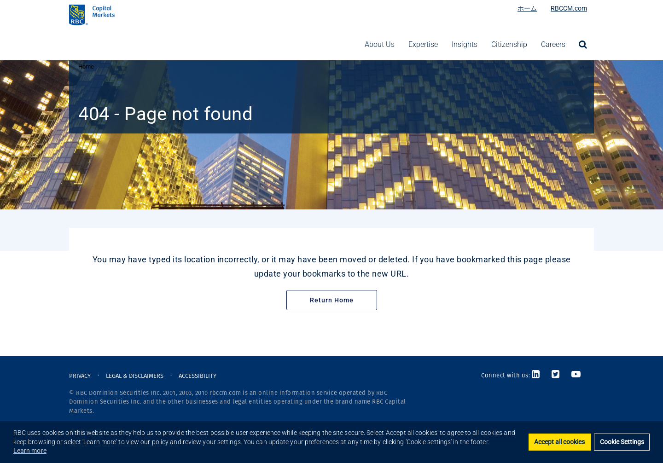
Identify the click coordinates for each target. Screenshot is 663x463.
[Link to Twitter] (556, 375)
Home (86, 66)
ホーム (527, 8)
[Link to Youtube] (576, 375)
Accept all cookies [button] (559, 442)
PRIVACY (80, 375)
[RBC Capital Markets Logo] (145, 15)
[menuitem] (583, 44)
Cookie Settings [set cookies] (622, 442)
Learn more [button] (30, 450)
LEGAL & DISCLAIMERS (134, 375)
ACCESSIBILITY (197, 375)
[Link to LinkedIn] (538, 375)
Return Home (332, 300)
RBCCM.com (569, 8)
